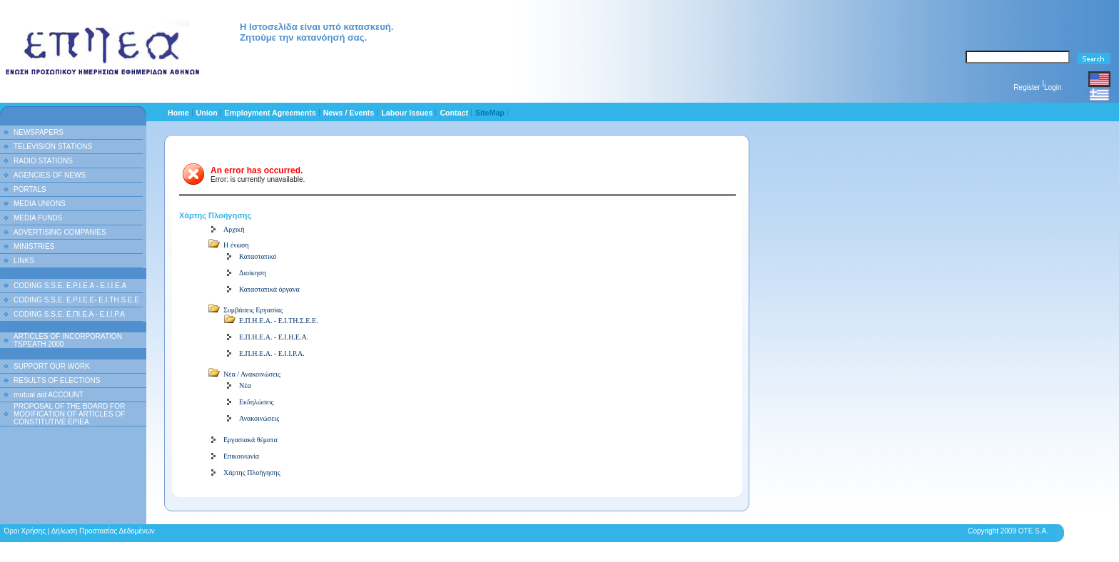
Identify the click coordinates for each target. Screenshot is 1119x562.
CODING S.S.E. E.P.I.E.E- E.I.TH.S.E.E (76, 300)
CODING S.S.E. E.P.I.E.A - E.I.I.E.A (70, 286)
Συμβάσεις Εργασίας (253, 310)
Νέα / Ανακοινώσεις (251, 374)
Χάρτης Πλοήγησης (251, 472)
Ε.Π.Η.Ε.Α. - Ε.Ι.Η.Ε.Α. (273, 337)
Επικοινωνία (241, 456)
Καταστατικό (258, 256)
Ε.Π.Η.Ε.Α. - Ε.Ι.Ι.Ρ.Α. (272, 353)
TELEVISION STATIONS (53, 146)
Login (1052, 87)
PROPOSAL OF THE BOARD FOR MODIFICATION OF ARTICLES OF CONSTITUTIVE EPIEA (69, 414)
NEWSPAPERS (39, 132)
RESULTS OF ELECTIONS (57, 380)
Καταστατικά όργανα (269, 289)
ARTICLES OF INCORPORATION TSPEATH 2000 (68, 340)
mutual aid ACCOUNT (48, 395)
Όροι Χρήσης (25, 531)
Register (1026, 87)
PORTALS (30, 189)
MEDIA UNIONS (40, 204)
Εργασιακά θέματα (250, 440)
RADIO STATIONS (43, 161)
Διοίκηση (252, 273)
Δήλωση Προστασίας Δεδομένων (103, 531)
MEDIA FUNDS (38, 218)
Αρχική (234, 229)
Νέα (245, 385)
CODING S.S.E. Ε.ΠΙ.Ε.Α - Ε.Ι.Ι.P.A (69, 314)
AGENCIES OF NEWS (50, 175)
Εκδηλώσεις (256, 402)
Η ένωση (236, 245)
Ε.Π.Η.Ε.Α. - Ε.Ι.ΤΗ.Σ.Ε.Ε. (278, 321)
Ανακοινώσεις (259, 418)
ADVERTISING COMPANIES (60, 232)
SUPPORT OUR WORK (52, 366)
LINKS (24, 261)
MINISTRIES (34, 246)
